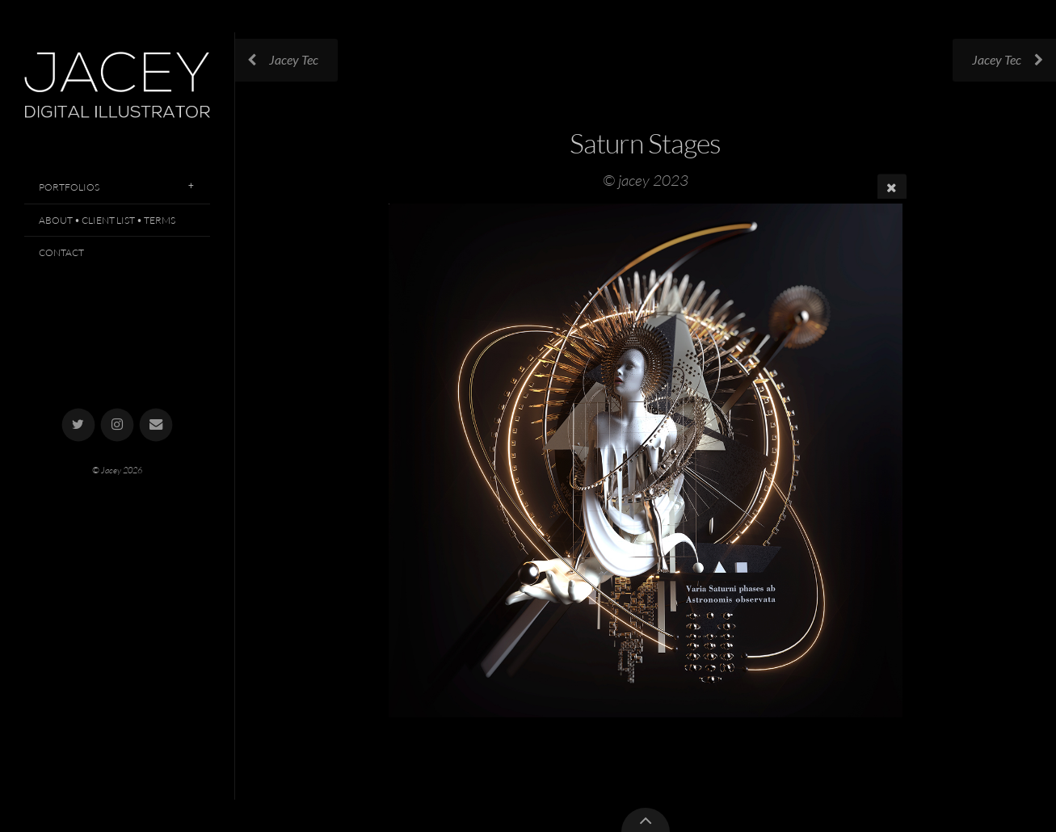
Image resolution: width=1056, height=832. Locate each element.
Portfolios (69, 187)
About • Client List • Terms (107, 220)
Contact (61, 252)
